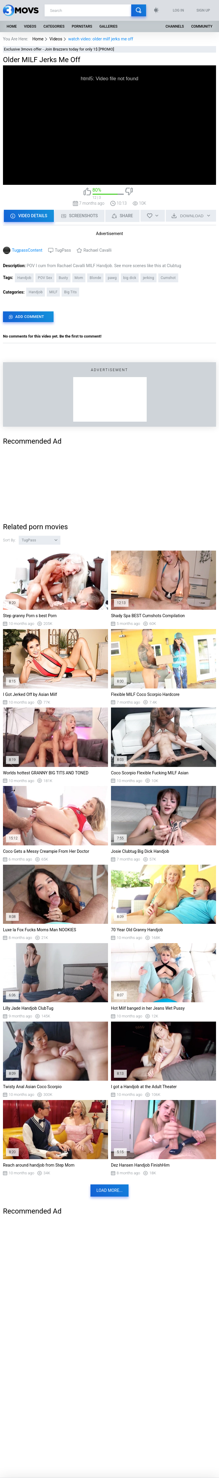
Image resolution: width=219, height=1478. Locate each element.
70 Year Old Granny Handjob (137, 929)
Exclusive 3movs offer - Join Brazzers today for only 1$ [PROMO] (59, 49)
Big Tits (70, 292)
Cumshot (168, 278)
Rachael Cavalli (97, 250)
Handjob (24, 278)
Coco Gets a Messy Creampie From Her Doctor (46, 851)
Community (201, 26)
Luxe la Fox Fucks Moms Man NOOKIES (39, 929)
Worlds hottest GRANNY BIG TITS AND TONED (45, 772)
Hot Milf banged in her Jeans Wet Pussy (148, 1008)
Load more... (109, 1190)
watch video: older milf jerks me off (100, 39)
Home (12, 26)
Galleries (108, 26)
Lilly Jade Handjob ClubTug (28, 1008)
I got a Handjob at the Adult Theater (144, 1086)
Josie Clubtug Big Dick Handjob (140, 851)
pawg (112, 278)
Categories (54, 26)
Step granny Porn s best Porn (30, 615)
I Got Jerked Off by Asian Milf (30, 694)
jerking (148, 278)
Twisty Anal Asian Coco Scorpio (32, 1086)
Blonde (95, 278)
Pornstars (82, 26)
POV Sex (45, 278)
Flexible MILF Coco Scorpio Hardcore (145, 694)
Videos (30, 26)
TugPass (63, 250)
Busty (63, 278)
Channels (174, 26)
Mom (79, 278)
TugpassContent (27, 250)
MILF (53, 292)
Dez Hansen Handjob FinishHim (140, 1165)
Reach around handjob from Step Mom (38, 1165)
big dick (129, 278)
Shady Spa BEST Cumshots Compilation (148, 615)
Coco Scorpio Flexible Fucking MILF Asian (149, 772)
